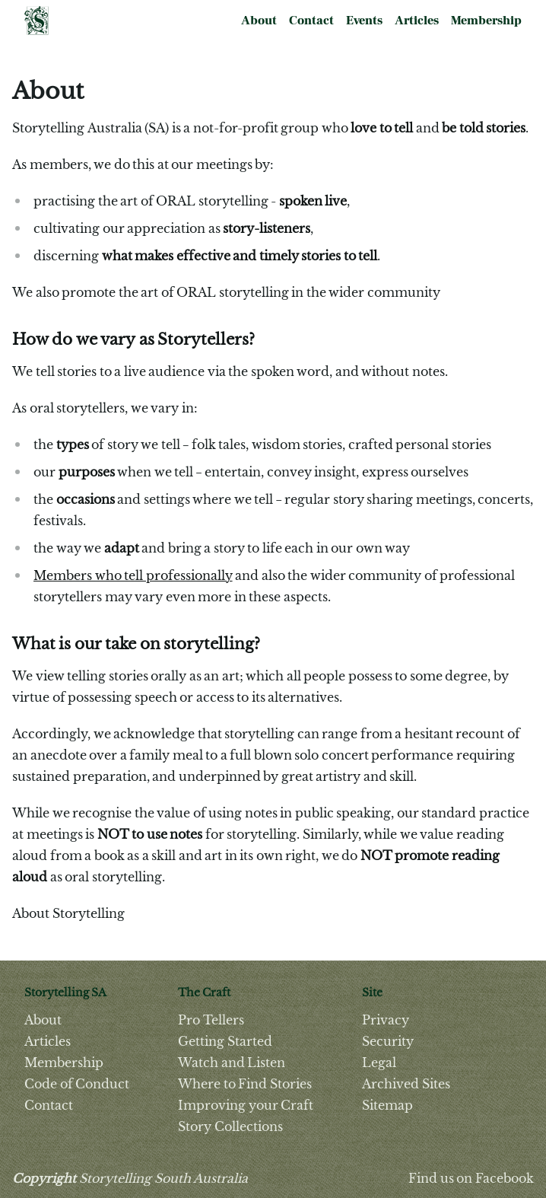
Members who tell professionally (133, 575)
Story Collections (230, 1126)
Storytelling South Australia (130, 1178)
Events (364, 20)
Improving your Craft (245, 1105)
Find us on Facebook (471, 1178)
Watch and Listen (231, 1062)
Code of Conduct (76, 1083)
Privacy (385, 1020)
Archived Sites (406, 1083)
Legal (379, 1062)
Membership (486, 20)
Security (388, 1041)
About (259, 20)
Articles (417, 20)
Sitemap (387, 1105)
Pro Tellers (211, 1020)
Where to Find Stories (245, 1083)
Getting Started (225, 1041)
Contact (311, 20)
